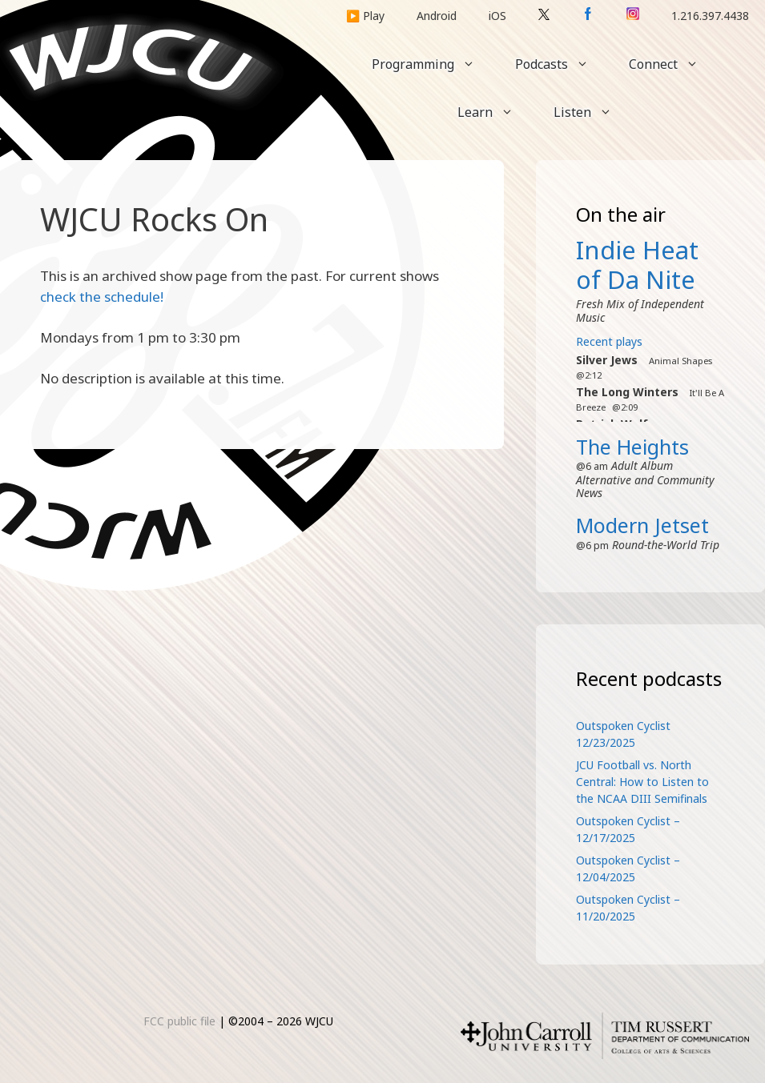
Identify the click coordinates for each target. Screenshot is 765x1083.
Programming (433, 64)
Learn (495, 112)
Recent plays (609, 341)
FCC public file (179, 1021)
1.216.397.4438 (710, 15)
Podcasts (562, 64)
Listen (593, 112)
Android (437, 15)
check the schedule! (101, 296)
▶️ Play (365, 15)
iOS (497, 15)
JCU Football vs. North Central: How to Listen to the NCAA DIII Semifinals (642, 781)
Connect (674, 64)
